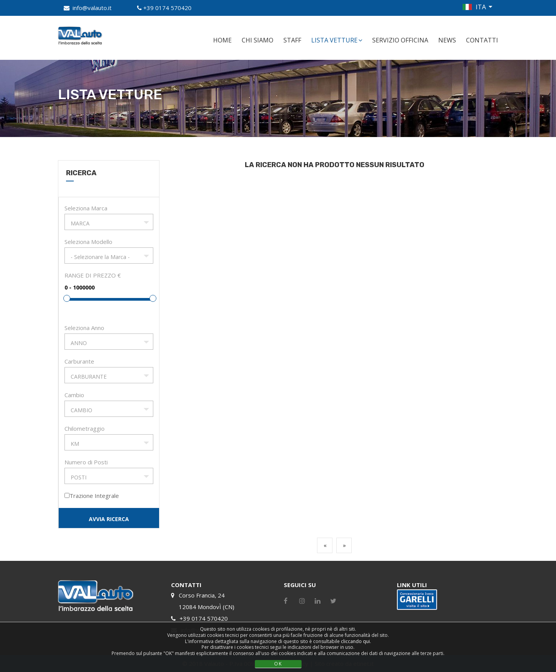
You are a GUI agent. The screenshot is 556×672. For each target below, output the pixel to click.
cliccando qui (355, 641)
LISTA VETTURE (336, 40)
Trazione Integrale (94, 495)
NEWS (447, 40)
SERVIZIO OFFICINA (400, 40)
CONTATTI (482, 40)
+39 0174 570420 (167, 8)
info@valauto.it (92, 8)
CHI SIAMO (257, 40)
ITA (481, 6)
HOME (222, 40)
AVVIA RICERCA (109, 519)
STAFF (292, 40)
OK (278, 663)
